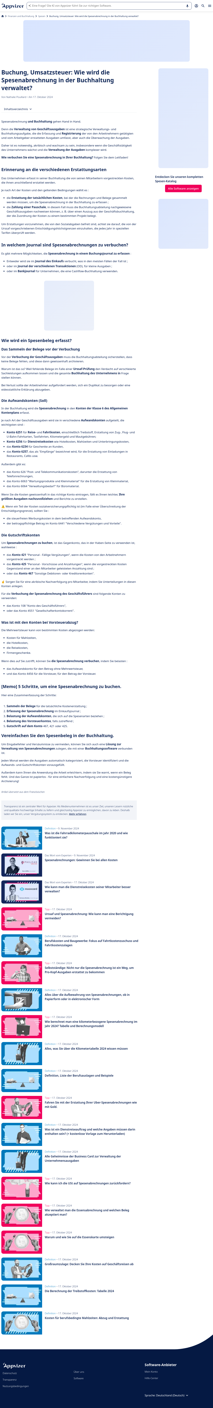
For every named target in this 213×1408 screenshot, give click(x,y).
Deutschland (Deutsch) (172, 1395)
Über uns (79, 1371)
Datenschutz (10, 1373)
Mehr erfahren (77, 814)
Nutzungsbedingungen (16, 1386)
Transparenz (10, 1379)
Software (79, 1378)
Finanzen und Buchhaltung (21, 16)
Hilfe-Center (151, 1378)
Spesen (41, 16)
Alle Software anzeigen (183, 188)
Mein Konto (151, 1371)
